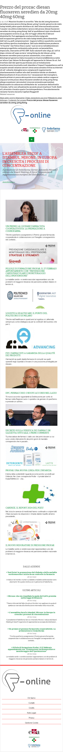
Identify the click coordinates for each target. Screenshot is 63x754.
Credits (31, 708)
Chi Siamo (31, 698)
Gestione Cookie (31, 723)
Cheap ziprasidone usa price (36, 98)
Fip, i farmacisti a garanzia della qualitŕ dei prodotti (30, 354)
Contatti (31, 703)
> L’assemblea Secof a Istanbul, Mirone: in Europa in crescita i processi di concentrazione (31, 613)
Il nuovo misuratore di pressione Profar (30, 545)
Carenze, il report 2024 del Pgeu (24, 507)
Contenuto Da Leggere (17, 100)
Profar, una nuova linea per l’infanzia (28, 470)
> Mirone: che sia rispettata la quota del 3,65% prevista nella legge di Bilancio (31, 597)
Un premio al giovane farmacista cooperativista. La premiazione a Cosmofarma (25, 228)
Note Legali (31, 713)
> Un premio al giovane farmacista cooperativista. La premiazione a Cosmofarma (32, 630)
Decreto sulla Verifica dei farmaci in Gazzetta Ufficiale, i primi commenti (28, 431)
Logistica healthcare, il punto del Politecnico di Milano (26, 314)
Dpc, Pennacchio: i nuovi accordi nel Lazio (31, 393)
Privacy (31, 718)
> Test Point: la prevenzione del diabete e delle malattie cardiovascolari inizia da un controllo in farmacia (31, 573)
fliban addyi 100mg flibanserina (12, 98)
